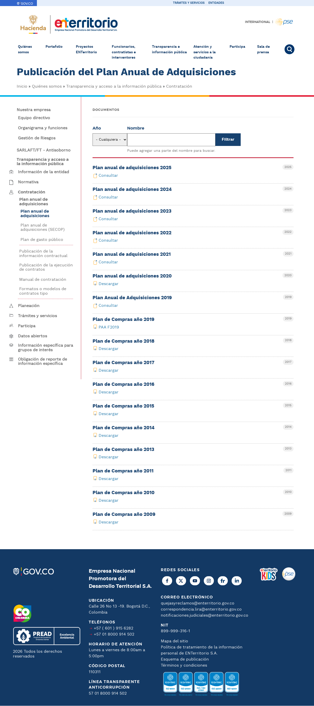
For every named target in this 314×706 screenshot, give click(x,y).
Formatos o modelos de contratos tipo (42, 291)
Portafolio (54, 46)
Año (97, 128)
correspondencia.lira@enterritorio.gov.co (201, 609)
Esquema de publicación (185, 659)
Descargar (109, 284)
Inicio (22, 86)
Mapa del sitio (174, 641)
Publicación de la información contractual (43, 253)
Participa (237, 46)
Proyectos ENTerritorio (86, 49)
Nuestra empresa (34, 110)
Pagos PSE (284, 21)
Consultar (108, 175)
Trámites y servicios (189, 3)
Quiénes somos (25, 49)
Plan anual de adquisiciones (34, 213)
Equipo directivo (34, 118)
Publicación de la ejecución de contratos (46, 267)
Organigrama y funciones (42, 128)
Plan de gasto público (41, 240)
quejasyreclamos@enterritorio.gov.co (197, 603)
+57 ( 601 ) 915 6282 (113, 628)
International (257, 21)
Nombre (135, 128)
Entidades (216, 3)
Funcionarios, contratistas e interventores (124, 52)
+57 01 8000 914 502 (114, 634)
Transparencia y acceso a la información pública (114, 86)
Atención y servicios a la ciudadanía (204, 52)
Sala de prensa (263, 49)
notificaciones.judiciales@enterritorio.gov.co (204, 615)
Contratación (179, 86)
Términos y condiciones (184, 665)
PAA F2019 (109, 327)
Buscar (290, 49)
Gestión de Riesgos (36, 138)
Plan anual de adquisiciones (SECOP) (42, 227)
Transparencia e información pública (169, 49)
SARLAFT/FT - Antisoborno (44, 150)
